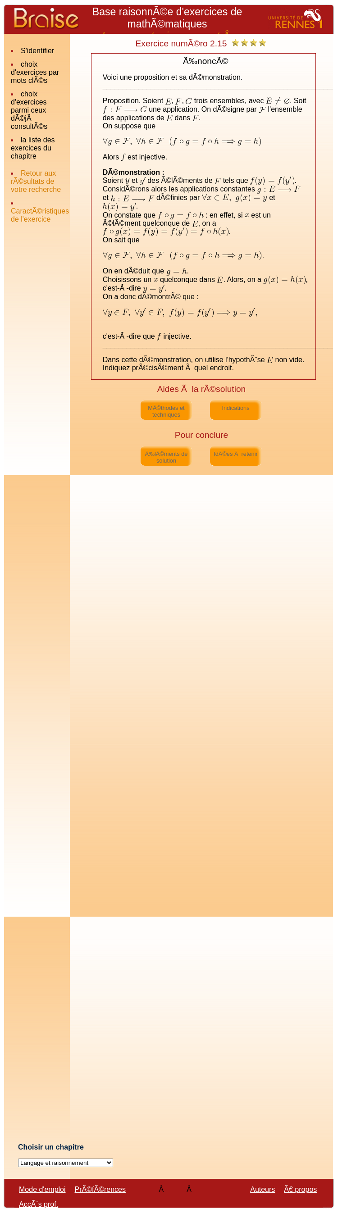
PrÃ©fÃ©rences (100, 1189)
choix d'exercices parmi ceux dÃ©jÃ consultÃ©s (29, 110)
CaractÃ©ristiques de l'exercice (40, 215)
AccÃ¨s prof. (38, 1204)
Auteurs (262, 1189)
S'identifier (37, 51)
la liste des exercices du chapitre (33, 148)
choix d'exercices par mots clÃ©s (35, 72)
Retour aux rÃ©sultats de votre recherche (36, 181)
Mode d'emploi (42, 1189)
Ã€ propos (300, 1189)
